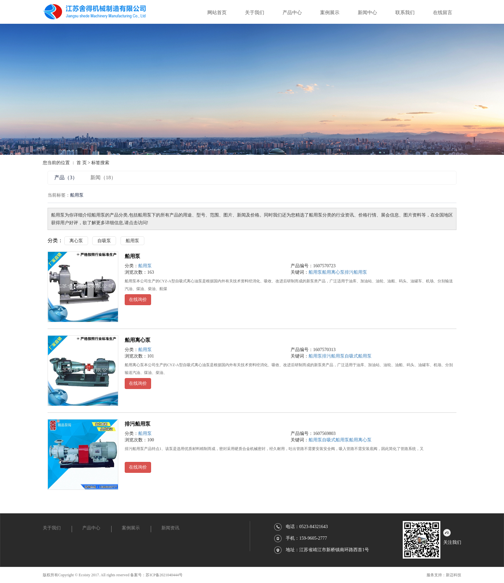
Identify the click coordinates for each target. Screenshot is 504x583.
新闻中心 (367, 12)
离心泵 (76, 240)
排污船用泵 (356, 272)
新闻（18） (103, 177)
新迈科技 (453, 575)
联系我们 (405, 12)
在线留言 (442, 12)
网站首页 (217, 12)
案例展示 (329, 12)
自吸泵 (104, 240)
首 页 (81, 162)
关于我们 (254, 12)
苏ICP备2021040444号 (164, 575)
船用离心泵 (333, 272)
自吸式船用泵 (358, 356)
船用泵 (132, 240)
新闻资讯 (170, 528)
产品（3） (65, 177)
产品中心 (292, 12)
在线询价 (138, 299)
